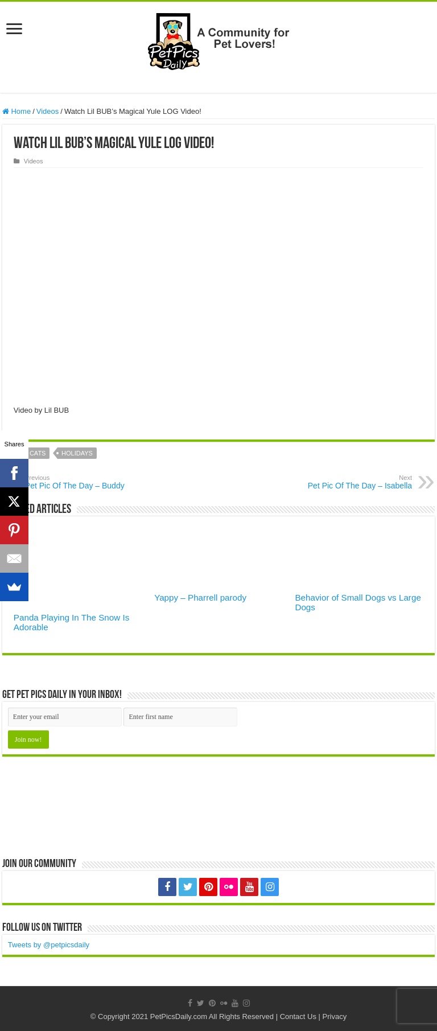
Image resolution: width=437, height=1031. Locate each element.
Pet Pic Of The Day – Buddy (83, 482)
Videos (47, 111)
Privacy (335, 1016)
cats (38, 453)
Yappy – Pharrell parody (200, 597)
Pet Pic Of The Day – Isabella (353, 482)
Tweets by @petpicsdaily (48, 944)
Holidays (77, 453)
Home (16, 111)
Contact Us (298, 1016)
